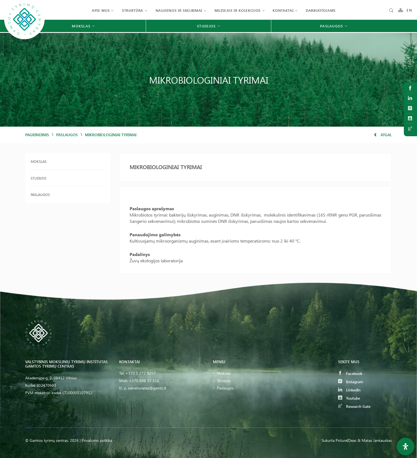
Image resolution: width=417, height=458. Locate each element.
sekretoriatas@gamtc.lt (147, 388)
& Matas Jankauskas (375, 440)
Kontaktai (283, 10)
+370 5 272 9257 (140, 373)
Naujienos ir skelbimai (179, 10)
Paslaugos (67, 134)
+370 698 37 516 (144, 380)
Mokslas (39, 161)
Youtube (349, 398)
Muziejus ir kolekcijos (238, 10)
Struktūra (132, 10)
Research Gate (354, 406)
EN (409, 10)
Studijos (38, 178)
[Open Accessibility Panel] (405, 446)
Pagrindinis (37, 134)
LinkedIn (349, 389)
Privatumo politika (97, 440)
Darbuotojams (321, 10)
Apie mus (101, 10)
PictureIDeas (346, 440)
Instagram (350, 381)
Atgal (383, 134)
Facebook (350, 373)
